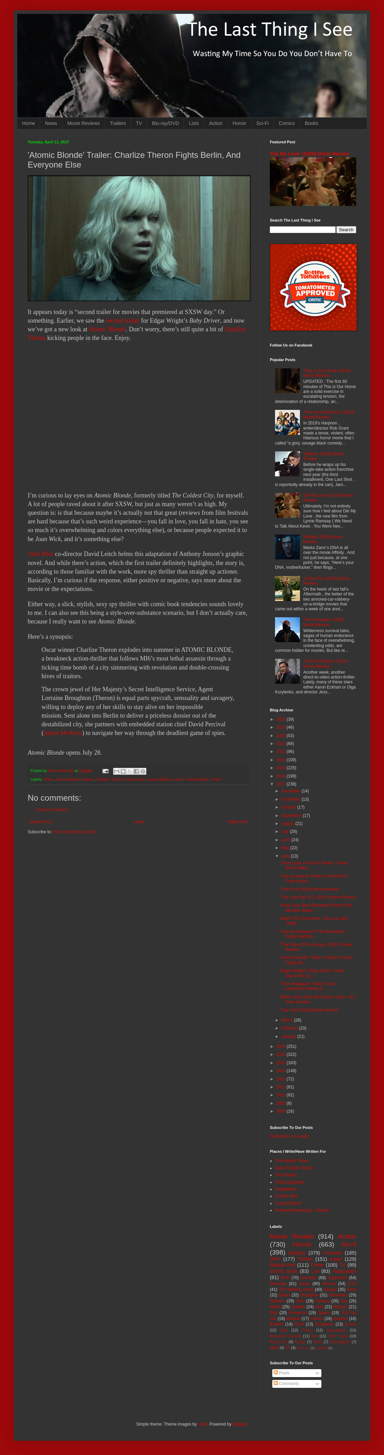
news (179, 779)
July (285, 831)
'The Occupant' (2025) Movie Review (323, 622)
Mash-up (302, 1348)
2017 (281, 784)
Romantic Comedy (285, 1336)
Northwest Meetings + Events (302, 1210)
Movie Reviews (83, 123)
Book (351, 1289)
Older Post (237, 821)
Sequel (329, 1289)
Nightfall (322, 1348)
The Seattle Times (292, 1160)
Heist (317, 1342)
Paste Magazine (290, 1182)
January (289, 1036)
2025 (281, 719)
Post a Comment (51, 809)
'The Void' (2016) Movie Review (309, 1010)
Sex (314, 1336)
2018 (281, 776)
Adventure (338, 1295)
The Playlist (285, 1175)
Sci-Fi (262, 123)
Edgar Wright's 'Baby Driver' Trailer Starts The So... (312, 973)
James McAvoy (63, 732)
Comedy (332, 1253)
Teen (300, 1301)
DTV (352, 1283)
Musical (293, 1318)
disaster (340, 1318)
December (291, 791)
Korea (304, 1283)
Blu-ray (329, 1283)
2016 (281, 1046)
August (288, 823)
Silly (273, 1312)
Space (324, 1312)
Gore (299, 1324)
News (51, 123)
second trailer (122, 320)
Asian (336, 1259)
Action (215, 123)
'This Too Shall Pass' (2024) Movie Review (329, 415)
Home (28, 123)
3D (287, 1348)
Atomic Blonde (107, 329)
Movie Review (292, 1236)
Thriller (305, 1259)
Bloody (350, 1324)
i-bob (202, 1424)
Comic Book (284, 1271)
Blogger (239, 1424)
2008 (281, 1111)
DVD (285, 1277)
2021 (281, 751)
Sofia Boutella (197, 779)
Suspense (324, 1324)
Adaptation (344, 1271)
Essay (300, 1342)
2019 (281, 767)
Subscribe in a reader (289, 1136)
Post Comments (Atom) (74, 831)
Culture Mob (286, 1196)
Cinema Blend (288, 1203)
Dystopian (309, 1295)
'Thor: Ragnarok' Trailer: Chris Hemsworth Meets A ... (307, 986)
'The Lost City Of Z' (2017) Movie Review (318, 897)
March (287, 1020)
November (291, 799)
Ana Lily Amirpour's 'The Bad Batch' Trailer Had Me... (313, 934)
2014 (281, 1062)
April (286, 856)
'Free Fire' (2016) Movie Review (309, 889)
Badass (88, 779)
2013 (281, 1070)
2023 (281, 735)
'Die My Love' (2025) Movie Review (309, 153)
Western (277, 1301)
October (289, 807)
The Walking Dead (296, 1289)
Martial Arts (282, 1265)
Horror (239, 123)
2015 (281, 1054)
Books (311, 123)
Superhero (337, 1277)
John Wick (40, 553)
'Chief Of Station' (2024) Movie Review (325, 663)
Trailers (118, 123)
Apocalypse (336, 1330)
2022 (281, 743)
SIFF (275, 1259)
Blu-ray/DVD (165, 123)
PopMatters (285, 1189)
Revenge (278, 1283)
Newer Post (40, 821)
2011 (281, 1087)
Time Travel (338, 1336)
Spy (344, 1301)
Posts (281, 1373)
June (286, 839)
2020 (281, 759)
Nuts (319, 1306)
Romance (298, 1312)
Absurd (316, 1318)
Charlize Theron (109, 779)
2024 (281, 727)
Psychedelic (340, 1342)
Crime (317, 1265)
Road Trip (278, 1342)
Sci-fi (348, 1244)
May (285, 847)
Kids (283, 1330)
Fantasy (322, 1301)
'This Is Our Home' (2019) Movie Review (327, 373)
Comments (286, 1383)
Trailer (215, 779)
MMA (274, 1348)
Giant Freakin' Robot (294, 1168)
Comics (287, 123)
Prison (307, 1330)
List (315, 1271)
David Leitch (135, 779)
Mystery (340, 1306)
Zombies (309, 1277)
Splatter (298, 1306)
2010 (281, 1095)
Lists (194, 123)
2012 (281, 1079)
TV (139, 123)
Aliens (275, 1306)
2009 (281, 1103)
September (292, 815)
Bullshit (276, 1324)
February (290, 1028)
